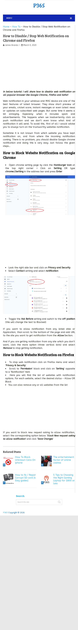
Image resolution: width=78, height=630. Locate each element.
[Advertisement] (39, 69)
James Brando (11, 45)
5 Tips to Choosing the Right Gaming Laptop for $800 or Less (64, 479)
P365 (39, 5)
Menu (9, 18)
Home (6, 26)
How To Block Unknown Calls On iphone (25, 460)
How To (16, 26)
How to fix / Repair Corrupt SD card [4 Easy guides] (25, 478)
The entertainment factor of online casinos (63, 460)
